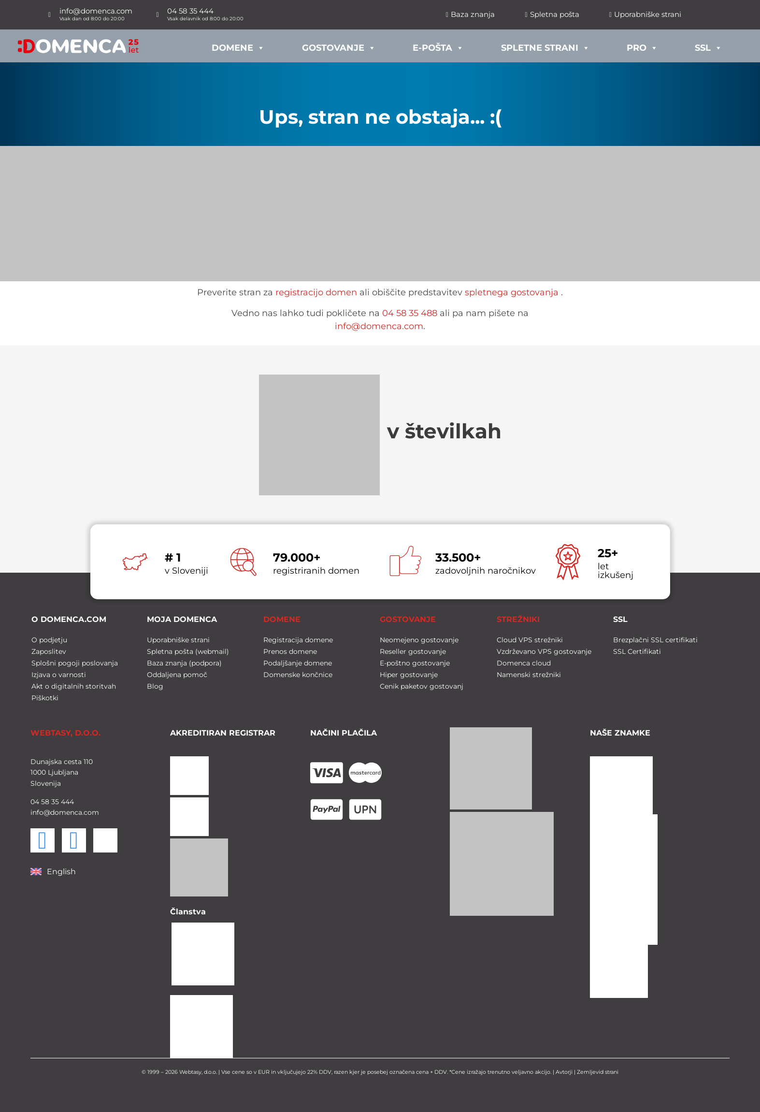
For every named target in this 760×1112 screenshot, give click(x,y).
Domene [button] (238, 45)
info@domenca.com (379, 326)
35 (54, 801)
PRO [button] (642, 45)
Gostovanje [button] (339, 45)
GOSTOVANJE (408, 619)
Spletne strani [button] (545, 45)
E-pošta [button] (438, 45)
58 (44, 801)
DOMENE (282, 619)
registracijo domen (316, 292)
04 (34, 801)
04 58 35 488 (409, 313)
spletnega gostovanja (512, 292)
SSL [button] (708, 45)
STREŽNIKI (518, 619)
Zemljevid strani (597, 1072)
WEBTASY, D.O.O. (65, 732)
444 (66, 801)
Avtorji (564, 1072)
